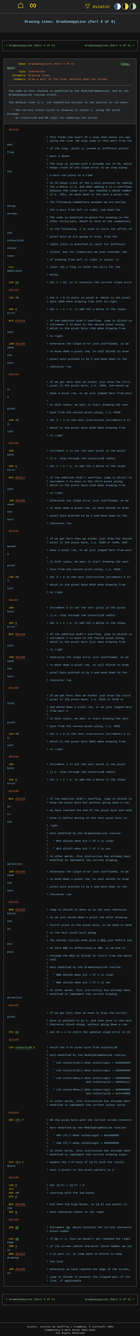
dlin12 (20, 1254)
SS (17, 282)
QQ (17, 1227)
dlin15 (20, 321)
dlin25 (20, 910)
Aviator (96, 6)
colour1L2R (23, 1047)
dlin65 (20, 1269)
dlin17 (20, 477)
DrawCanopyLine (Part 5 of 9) (108, 45)
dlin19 (20, 634)
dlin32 (20, 344)
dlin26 (20, 1204)
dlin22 (20, 799)
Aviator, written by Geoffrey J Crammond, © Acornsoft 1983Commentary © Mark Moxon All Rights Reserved (70, 1330)
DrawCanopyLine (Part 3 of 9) (32, 45)
